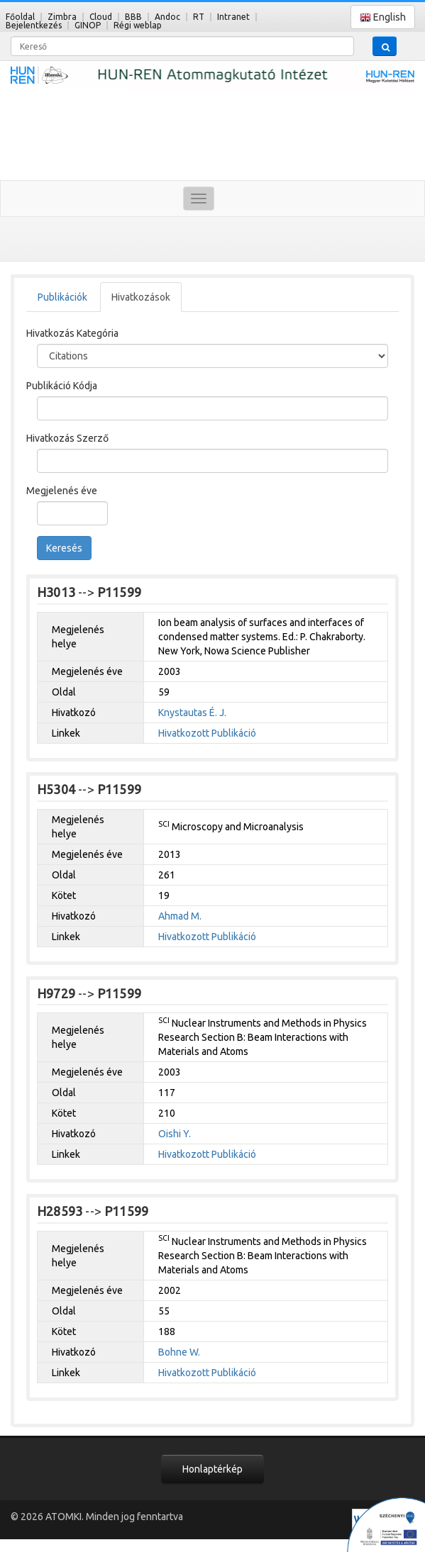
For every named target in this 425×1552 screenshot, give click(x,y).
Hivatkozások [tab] (140, 297)
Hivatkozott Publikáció (207, 733)
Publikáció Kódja (61, 385)
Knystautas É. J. (192, 712)
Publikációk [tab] (62, 297)
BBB (133, 16)
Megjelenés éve (61, 490)
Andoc (167, 16)
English (383, 17)
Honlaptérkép (212, 1469)
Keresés (64, 548)
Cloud (100, 16)
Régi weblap (138, 25)
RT (198, 16)
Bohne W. (179, 1352)
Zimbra (62, 16)
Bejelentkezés (34, 25)
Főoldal (20, 16)
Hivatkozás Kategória (72, 333)
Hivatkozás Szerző (67, 438)
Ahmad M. (180, 916)
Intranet (233, 16)
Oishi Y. (174, 1133)
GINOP (87, 25)
